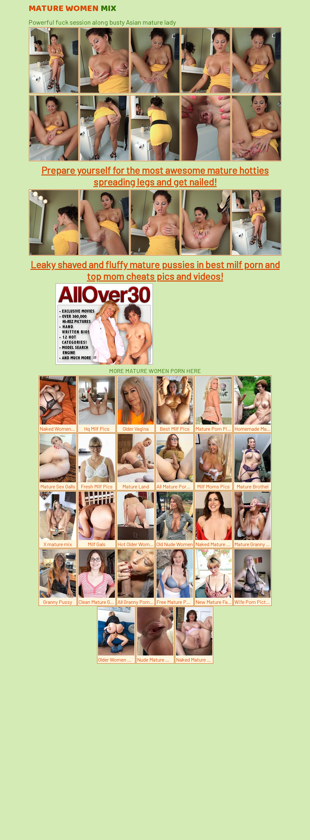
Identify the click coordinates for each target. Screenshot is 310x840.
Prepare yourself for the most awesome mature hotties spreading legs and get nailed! (155, 175)
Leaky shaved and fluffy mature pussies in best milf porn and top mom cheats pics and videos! (155, 270)
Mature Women (72, 9)
